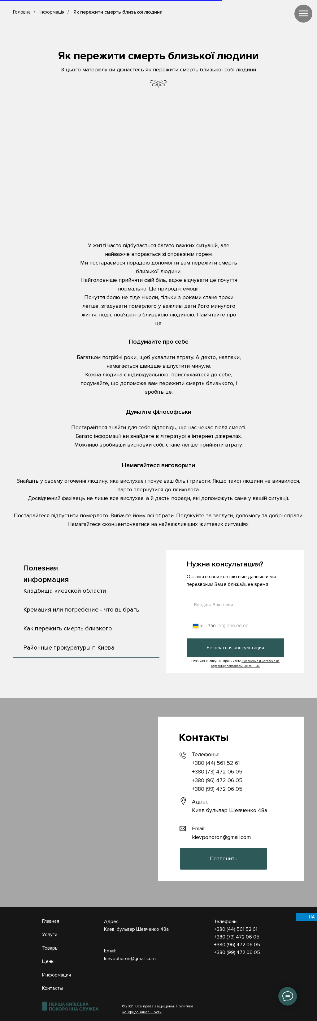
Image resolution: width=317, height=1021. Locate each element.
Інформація (52, 12)
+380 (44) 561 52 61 (216, 763)
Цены (48, 961)
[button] (223, 859)
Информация (56, 975)
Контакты (52, 988)
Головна (22, 12)
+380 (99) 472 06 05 (217, 789)
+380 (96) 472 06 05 (217, 780)
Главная (50, 921)
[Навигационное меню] (303, 14)
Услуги (49, 934)
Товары (50, 948)
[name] (235, 604)
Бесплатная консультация (235, 648)
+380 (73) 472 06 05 (217, 771)
